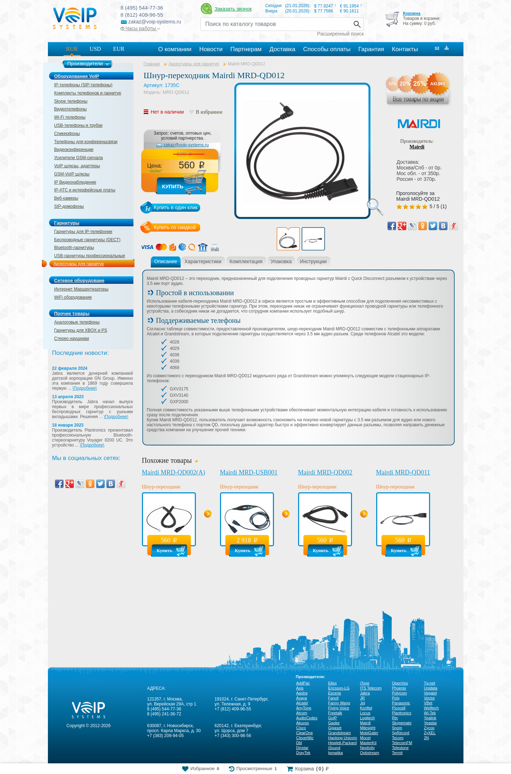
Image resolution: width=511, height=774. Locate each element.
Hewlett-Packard (342, 743)
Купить (172, 186)
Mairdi (417, 147)
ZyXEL (430, 733)
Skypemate (402, 723)
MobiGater (369, 733)
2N (426, 738)
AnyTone (304, 708)
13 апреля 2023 (68, 396)
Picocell (399, 708)
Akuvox (302, 723)
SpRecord (401, 733)
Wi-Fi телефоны (70, 117)
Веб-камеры (66, 198)
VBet (428, 703)
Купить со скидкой (175, 227)
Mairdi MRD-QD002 (325, 472)
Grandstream (339, 733)
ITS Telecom (371, 688)
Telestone (400, 748)
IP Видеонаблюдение (75, 182)
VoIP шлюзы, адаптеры (77, 165)
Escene (334, 693)
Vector (429, 698)
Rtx (395, 718)
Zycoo (429, 728)
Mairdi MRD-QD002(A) (173, 472)
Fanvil (333, 698)
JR (362, 698)
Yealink (430, 718)
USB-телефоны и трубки (78, 125)
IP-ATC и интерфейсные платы (84, 190)
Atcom (301, 713)
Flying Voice (338, 708)
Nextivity (367, 748)
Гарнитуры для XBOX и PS (80, 330)
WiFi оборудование (73, 297)
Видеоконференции (74, 149)
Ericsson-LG (339, 688)
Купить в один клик (176, 207)
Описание (165, 261)
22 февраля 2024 (70, 368)
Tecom (397, 738)
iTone (364, 683)
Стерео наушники (71, 338)
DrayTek (303, 753)
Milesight (367, 728)
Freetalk (335, 713)
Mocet (365, 738)
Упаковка (281, 261)
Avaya (301, 698)
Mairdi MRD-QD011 (403, 472)
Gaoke (334, 723)
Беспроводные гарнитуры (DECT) (87, 239)
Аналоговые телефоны (77, 322)
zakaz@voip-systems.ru (186, 144)
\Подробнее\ (84, 388)
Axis (300, 688)
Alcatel (302, 703)
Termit (397, 753)
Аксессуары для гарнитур (79, 263)
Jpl (362, 703)
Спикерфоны (67, 133)
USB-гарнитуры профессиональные (89, 255)
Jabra (365, 693)
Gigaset (335, 728)
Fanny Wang (339, 703)
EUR (119, 49)
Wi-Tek (430, 713)
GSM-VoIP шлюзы (72, 174)
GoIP (332, 718)
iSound (334, 748)
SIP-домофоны (69, 206)
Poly (396, 698)
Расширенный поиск (340, 34)
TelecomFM (402, 743)
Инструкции (313, 261)
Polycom (399, 693)
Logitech (367, 718)
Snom (397, 728)
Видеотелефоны (70, 109)
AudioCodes (307, 718)
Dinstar (302, 748)
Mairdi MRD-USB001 (249, 472)
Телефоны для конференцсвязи (85, 141)
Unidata (431, 688)
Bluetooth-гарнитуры (74, 247)
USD (95, 49)
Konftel (366, 708)
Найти (357, 24)
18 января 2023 (68, 425)
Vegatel (430, 693)
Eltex (332, 683)
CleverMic (305, 738)
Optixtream (369, 753)
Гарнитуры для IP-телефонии (83, 231)
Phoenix (399, 688)
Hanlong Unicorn (342, 738)
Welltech (431, 708)
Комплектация (246, 261)
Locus (365, 713)
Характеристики (203, 261)
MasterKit (368, 743)
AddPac (303, 683)
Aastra (302, 693)
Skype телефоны (71, 101)
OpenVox (400, 683)
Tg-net (429, 683)
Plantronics (401, 713)
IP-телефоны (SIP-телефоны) (83, 84)
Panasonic (401, 703)
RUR (72, 49)
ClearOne (304, 733)
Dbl (299, 743)
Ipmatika (335, 753)
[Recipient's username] (275, 24)
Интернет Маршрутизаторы (81, 289)
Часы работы (140, 28)
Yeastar (430, 723)
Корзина (411, 13)
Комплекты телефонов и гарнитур (87, 93)
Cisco (301, 728)
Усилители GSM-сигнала (78, 157)
